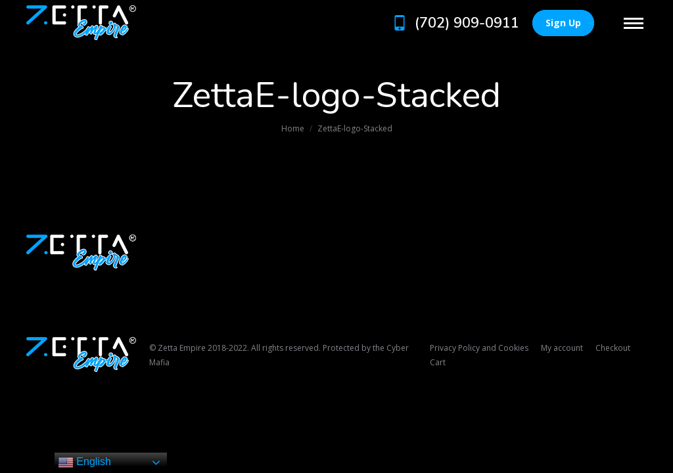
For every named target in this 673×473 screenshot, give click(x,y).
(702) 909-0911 (454, 23)
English (84, 462)
